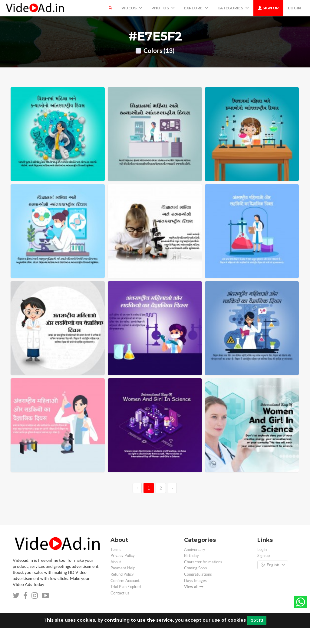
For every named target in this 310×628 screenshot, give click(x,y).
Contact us (119, 593)
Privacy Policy (122, 555)
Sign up (268, 8)
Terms (115, 549)
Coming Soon (195, 568)
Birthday (191, 555)
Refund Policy (122, 574)
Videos (131, 8)
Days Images (195, 580)
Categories (233, 8)
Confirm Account (125, 580)
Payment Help (122, 568)
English (273, 565)
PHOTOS (163, 8)
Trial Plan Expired (125, 586)
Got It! (256, 620)
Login (294, 8)
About (115, 562)
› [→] (172, 488)
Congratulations (198, 574)
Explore (196, 8)
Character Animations (203, 562)
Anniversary (194, 549)
